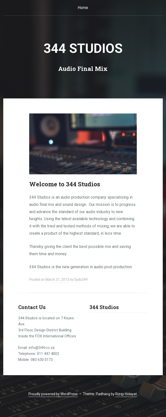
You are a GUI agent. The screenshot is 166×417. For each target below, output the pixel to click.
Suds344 (81, 279)
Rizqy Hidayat (126, 394)
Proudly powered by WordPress (53, 394)
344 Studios (83, 48)
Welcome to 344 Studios (64, 184)
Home (83, 7)
